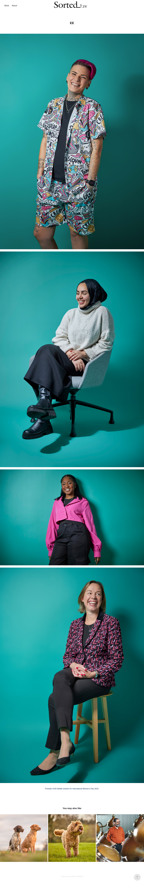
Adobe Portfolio (77, 876)
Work (6, 5)
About (14, 5)
